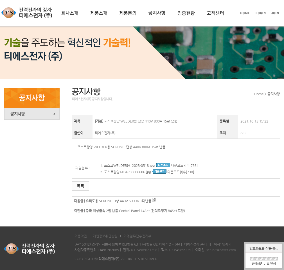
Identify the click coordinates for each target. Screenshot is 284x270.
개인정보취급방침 (105, 236)
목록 (80, 186)
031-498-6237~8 (144, 250)
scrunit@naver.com (221, 250)
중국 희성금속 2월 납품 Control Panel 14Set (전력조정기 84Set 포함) (135, 211)
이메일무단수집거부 (137, 236)
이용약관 (81, 236)
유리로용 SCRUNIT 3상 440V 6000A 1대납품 (118, 201)
